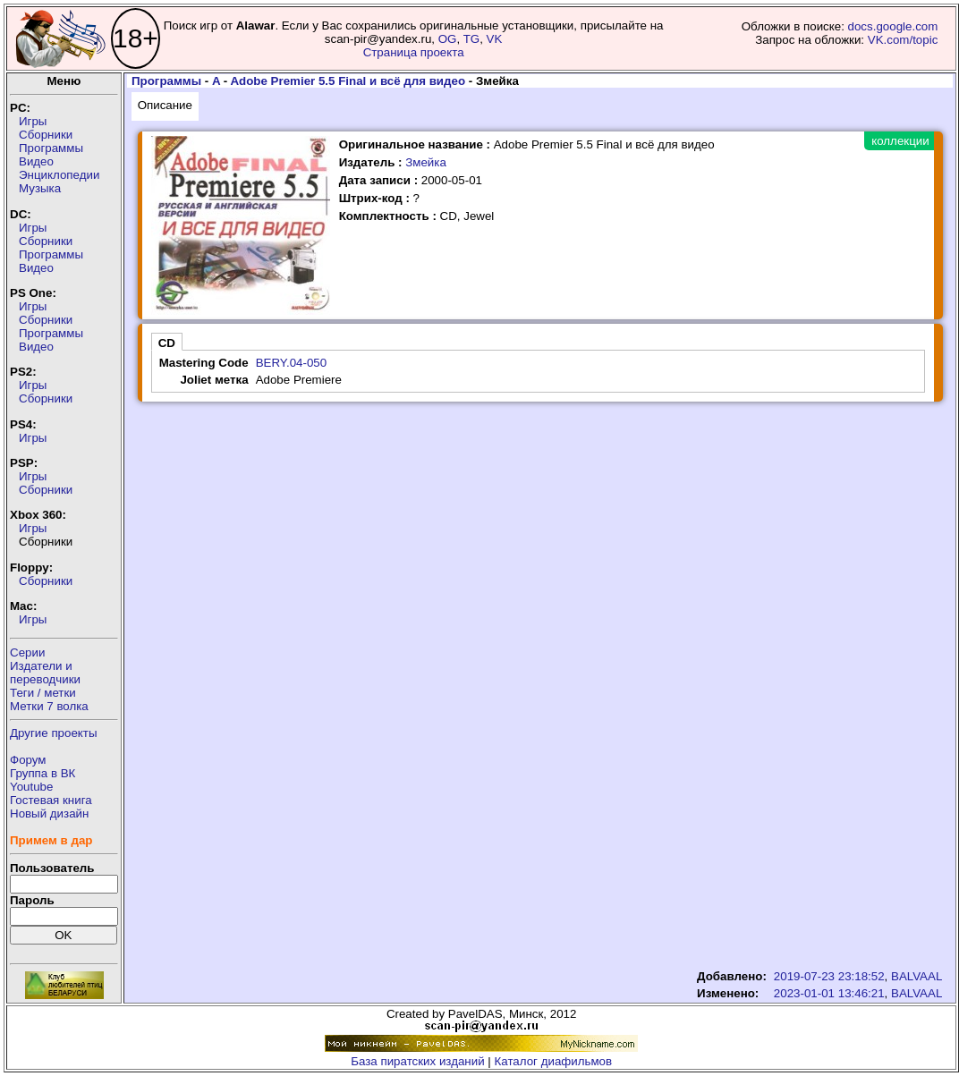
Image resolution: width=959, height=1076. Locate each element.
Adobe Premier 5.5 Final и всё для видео (347, 81)
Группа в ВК (42, 773)
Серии (27, 652)
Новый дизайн (49, 813)
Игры (33, 121)
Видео (36, 161)
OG (447, 39)
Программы (51, 148)
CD (166, 343)
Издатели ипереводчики (45, 672)
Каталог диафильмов (554, 1061)
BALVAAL (916, 976)
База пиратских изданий (417, 1061)
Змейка (425, 162)
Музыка (40, 188)
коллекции (900, 141)
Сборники (45, 134)
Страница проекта (413, 52)
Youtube (31, 786)
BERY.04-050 (291, 362)
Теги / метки (43, 692)
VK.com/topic (903, 40)
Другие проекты (54, 733)
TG (471, 39)
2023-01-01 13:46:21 (829, 993)
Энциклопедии (59, 175)
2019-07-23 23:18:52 (829, 976)
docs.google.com (893, 26)
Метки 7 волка (49, 706)
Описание (165, 105)
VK (495, 39)
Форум (28, 760)
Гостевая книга (51, 800)
